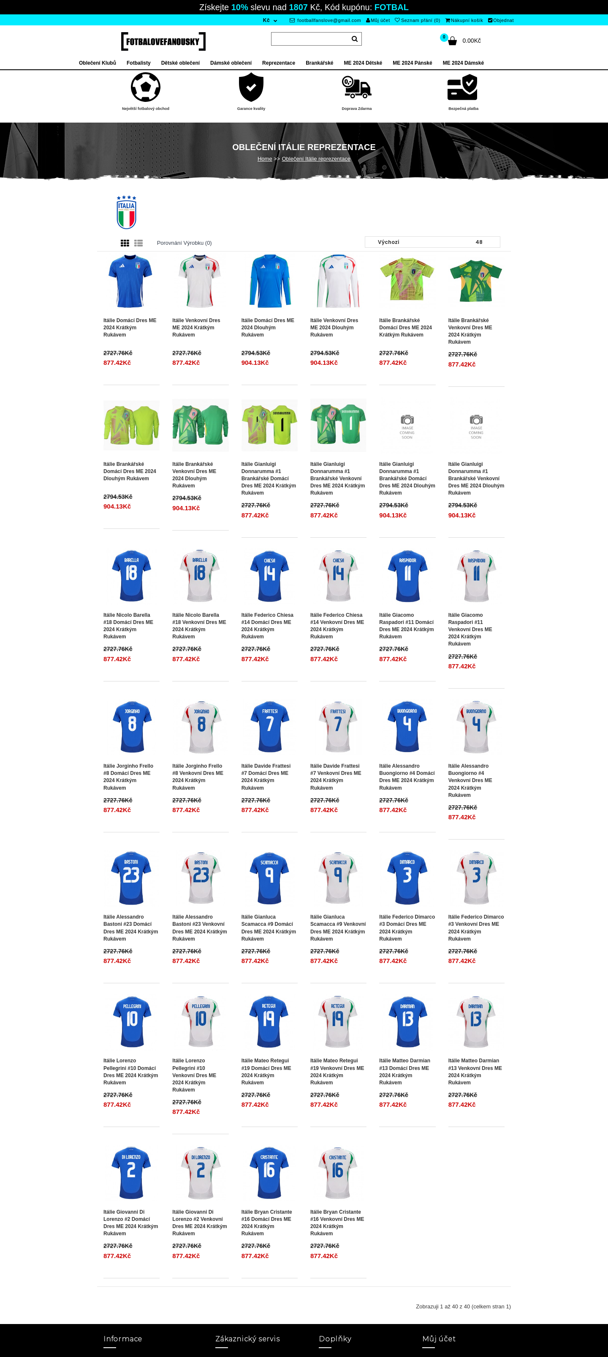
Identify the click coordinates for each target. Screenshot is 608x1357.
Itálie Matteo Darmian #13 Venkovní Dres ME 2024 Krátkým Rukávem (475, 1071)
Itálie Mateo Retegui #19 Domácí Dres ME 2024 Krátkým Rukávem (266, 1071)
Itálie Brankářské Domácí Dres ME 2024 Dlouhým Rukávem (129, 471)
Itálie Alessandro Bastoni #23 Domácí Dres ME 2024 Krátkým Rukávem (130, 927)
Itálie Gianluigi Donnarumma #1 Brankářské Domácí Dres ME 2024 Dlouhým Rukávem (407, 478)
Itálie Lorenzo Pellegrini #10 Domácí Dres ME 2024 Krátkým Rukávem (130, 1071)
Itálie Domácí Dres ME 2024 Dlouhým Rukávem (268, 327)
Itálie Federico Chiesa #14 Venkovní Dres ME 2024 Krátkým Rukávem (337, 626)
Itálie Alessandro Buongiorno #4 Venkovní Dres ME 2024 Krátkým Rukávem (470, 780)
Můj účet (378, 20)
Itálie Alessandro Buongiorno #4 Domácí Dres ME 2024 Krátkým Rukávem (406, 777)
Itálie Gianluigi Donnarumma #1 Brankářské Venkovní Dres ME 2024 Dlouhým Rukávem (476, 478)
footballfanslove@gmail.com (325, 20)
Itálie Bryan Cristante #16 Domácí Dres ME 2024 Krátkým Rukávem (267, 1223)
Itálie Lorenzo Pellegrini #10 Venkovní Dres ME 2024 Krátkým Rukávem (194, 1075)
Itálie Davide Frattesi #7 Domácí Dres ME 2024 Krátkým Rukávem (266, 777)
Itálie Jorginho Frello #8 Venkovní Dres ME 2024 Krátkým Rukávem (197, 777)
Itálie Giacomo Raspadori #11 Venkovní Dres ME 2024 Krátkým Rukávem (470, 629)
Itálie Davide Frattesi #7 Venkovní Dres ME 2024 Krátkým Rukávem (335, 777)
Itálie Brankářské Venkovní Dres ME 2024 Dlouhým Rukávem (194, 475)
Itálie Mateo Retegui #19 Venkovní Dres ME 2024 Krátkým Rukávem (337, 1071)
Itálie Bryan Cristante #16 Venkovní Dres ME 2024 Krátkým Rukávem (337, 1223)
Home (265, 159)
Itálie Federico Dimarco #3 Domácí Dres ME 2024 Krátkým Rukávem (407, 927)
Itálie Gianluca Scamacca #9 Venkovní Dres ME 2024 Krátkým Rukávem (338, 927)
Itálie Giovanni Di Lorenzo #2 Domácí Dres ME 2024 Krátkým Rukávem (130, 1223)
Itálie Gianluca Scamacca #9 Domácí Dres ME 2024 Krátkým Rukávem (269, 927)
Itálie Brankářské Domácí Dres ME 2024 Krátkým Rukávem (405, 327)
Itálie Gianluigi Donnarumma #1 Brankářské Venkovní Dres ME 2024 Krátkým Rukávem (337, 478)
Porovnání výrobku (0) (184, 243)
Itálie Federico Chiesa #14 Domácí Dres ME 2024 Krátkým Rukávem (267, 626)
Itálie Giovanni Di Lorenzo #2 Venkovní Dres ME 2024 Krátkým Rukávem (199, 1223)
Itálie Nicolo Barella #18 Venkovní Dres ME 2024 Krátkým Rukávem (199, 626)
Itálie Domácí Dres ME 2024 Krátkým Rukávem (129, 327)
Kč (266, 20)
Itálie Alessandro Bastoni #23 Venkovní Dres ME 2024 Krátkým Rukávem (199, 927)
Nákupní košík (464, 20)
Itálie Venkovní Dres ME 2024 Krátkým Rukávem (196, 327)
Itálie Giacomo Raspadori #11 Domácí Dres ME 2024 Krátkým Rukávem (406, 626)
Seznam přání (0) (417, 20)
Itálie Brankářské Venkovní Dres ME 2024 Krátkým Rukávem (470, 331)
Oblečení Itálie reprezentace (316, 159)
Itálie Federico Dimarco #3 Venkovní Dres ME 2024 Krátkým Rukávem (476, 927)
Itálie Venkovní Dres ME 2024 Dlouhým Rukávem (334, 327)
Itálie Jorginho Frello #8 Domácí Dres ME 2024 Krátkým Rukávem (128, 777)
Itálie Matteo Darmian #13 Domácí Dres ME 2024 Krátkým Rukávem (404, 1071)
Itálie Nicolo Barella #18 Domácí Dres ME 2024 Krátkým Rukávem (128, 626)
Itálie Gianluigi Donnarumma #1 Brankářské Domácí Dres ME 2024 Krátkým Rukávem (269, 478)
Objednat (501, 20)
